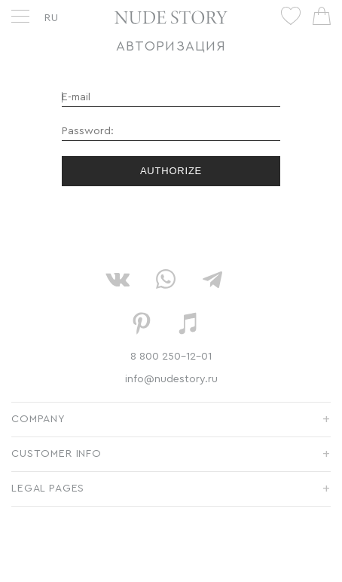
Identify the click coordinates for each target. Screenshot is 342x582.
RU (51, 18)
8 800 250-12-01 (171, 356)
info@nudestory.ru (171, 379)
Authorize (171, 170)
